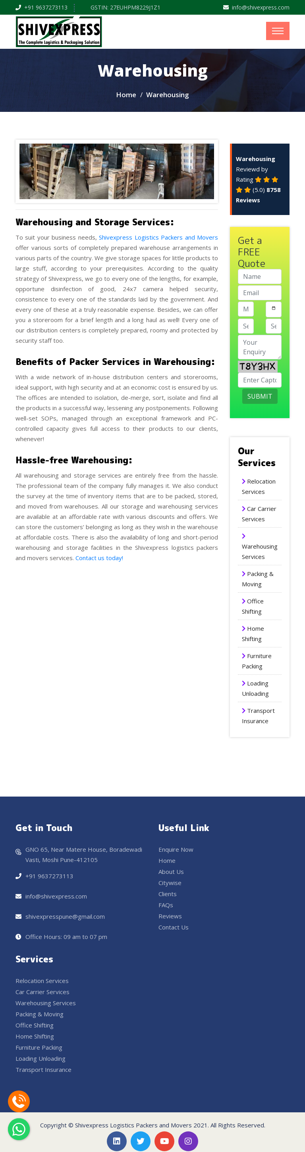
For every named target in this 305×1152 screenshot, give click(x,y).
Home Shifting (34, 1036)
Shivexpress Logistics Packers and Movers (158, 237)
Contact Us (173, 927)
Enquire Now (175, 849)
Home (126, 94)
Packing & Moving (39, 1014)
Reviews (170, 916)
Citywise (169, 883)
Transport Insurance (43, 1069)
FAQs (165, 905)
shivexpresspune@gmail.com (65, 916)
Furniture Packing (38, 1047)
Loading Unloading (40, 1058)
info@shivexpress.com (261, 7)
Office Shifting (34, 1025)
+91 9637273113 (46, 7)
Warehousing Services (45, 1003)
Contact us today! (99, 558)
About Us (171, 872)
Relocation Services (42, 981)
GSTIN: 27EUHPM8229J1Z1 (125, 7)
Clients (167, 894)
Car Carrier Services (42, 992)
